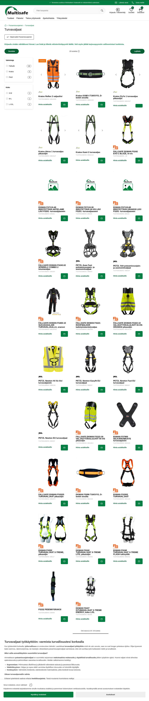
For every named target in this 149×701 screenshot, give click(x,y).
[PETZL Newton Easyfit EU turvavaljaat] (90, 359)
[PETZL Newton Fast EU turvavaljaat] (128, 359)
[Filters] (12, 51)
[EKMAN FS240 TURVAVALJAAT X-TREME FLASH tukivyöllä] (128, 528)
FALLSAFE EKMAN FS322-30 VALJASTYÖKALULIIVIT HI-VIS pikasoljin (90, 439)
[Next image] (65, 74)
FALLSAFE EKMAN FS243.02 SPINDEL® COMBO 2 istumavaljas (52, 267)
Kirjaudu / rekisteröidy (117, 12)
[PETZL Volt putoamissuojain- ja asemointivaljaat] (128, 243)
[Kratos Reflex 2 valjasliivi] (53, 74)
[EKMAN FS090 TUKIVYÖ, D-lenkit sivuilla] (90, 472)
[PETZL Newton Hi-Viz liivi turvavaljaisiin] (53, 359)
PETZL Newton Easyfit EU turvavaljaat (88, 382)
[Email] (121, 3)
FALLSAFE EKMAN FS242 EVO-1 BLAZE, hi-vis (125, 153)
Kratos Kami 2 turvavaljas (88, 152)
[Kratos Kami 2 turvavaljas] (90, 129)
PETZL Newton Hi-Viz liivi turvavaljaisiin (50, 382)
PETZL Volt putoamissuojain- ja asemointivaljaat (127, 267)
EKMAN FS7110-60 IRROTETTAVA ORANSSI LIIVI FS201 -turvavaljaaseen (127, 209)
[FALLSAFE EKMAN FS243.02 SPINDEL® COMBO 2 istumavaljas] (53, 243)
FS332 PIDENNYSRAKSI (49, 610)
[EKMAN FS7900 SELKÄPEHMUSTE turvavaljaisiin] (128, 415)
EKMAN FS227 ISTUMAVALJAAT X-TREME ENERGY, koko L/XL (89, 610)
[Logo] (16, 11)
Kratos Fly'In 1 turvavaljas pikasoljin (125, 97)
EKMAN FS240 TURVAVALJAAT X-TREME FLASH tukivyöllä (125, 552)
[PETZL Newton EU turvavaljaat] (53, 415)
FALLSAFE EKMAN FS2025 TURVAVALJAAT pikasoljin (51, 496)
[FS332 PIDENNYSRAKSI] (53, 586)
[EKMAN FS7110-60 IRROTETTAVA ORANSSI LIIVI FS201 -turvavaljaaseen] (128, 185)
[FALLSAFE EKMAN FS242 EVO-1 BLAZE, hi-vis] (128, 129)
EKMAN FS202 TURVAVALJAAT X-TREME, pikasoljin (51, 552)
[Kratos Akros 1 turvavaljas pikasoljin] (53, 129)
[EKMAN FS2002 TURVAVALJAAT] (128, 472)
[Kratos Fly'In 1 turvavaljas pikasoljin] (128, 74)
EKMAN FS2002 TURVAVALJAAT (121, 496)
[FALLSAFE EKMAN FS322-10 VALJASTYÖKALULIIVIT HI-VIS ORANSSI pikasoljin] (128, 301)
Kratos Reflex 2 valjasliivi (50, 96)
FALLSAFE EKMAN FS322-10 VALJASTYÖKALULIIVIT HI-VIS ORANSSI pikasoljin (127, 325)
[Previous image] (41, 74)
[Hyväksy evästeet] (38, 694)
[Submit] (64, 104)
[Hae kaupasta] (102, 11)
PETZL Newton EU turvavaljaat (52, 438)
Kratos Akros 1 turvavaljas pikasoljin (51, 153)
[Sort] (137, 51)
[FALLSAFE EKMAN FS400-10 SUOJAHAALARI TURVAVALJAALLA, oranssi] (53, 301)
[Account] (117, 9)
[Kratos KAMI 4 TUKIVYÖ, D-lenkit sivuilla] (90, 74)
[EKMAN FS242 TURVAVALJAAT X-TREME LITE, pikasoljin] (90, 528)
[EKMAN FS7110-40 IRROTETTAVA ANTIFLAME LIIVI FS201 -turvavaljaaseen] (53, 185)
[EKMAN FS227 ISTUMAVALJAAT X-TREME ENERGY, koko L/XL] (90, 586)
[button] (79, 51)
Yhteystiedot (62, 18)
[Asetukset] (111, 694)
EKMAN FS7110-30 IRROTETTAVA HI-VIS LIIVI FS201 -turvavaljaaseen (88, 209)
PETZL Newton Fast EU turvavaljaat (124, 382)
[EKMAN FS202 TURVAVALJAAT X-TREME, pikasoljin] (53, 528)
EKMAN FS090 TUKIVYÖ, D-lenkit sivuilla (89, 496)
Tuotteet (10, 18)
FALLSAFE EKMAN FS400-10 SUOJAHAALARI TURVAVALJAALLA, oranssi (52, 325)
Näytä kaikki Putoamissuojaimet (19, 37)
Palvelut (19, 18)
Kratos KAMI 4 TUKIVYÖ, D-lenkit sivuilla (89, 97)
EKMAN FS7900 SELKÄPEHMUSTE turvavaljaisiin (122, 439)
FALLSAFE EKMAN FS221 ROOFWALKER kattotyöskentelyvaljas (88, 325)
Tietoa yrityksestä (33, 18)
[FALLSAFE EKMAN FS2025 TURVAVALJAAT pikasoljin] (53, 472)
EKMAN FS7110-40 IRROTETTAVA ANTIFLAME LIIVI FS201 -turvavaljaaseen (51, 209)
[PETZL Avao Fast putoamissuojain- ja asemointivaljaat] (90, 243)
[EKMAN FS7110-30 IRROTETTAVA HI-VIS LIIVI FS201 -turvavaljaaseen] (90, 185)
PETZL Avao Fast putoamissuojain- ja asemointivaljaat (85, 267)
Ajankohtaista (48, 18)
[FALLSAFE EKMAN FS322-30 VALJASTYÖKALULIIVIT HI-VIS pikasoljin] (90, 415)
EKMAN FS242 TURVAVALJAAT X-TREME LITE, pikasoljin (88, 552)
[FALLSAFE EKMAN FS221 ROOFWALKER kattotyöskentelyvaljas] (90, 301)
